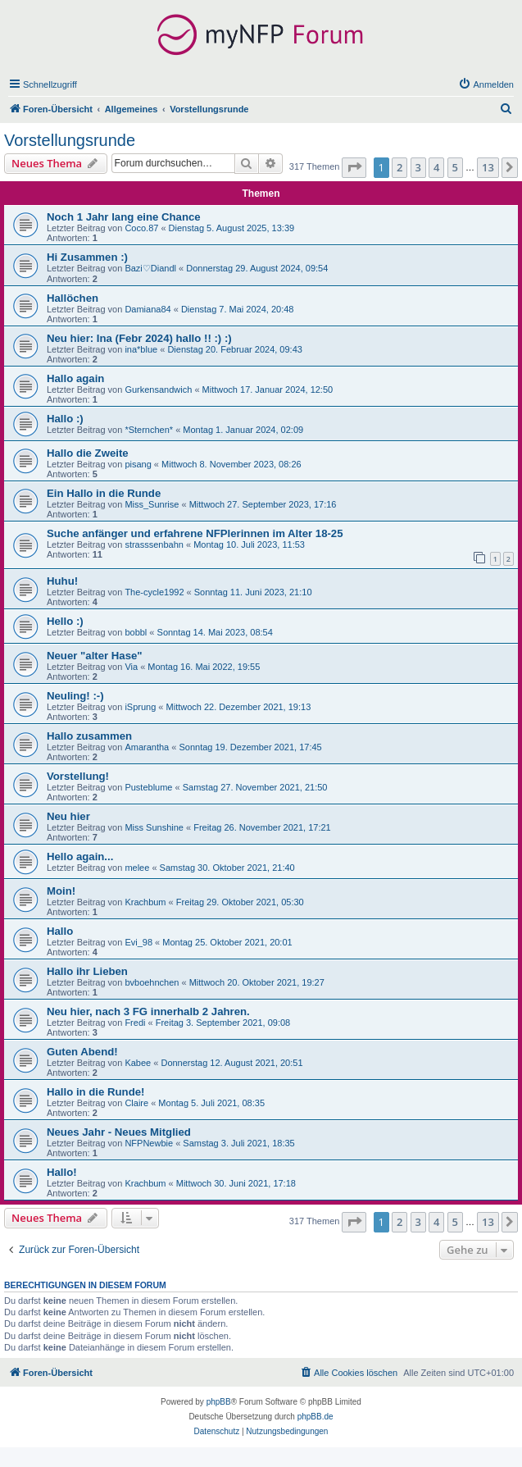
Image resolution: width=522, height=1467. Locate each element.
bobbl (136, 632)
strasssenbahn (154, 544)
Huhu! (62, 581)
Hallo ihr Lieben (87, 971)
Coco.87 (141, 228)
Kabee (138, 1063)
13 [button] (488, 167)
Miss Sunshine (154, 827)
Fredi (135, 1022)
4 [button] (436, 167)
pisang (138, 464)
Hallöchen (72, 298)
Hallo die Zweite (88, 453)
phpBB (219, 1401)
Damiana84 (147, 309)
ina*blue (141, 349)
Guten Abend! (82, 1052)
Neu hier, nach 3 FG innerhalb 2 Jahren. (148, 1011)
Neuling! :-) (75, 696)
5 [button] (455, 167)
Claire (136, 1103)
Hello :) (65, 621)
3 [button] (418, 167)
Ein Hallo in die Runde (104, 493)
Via (131, 667)
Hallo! (62, 1172)
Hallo (60, 931)
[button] (354, 167)
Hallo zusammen (89, 736)
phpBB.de (315, 1416)
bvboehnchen (152, 982)
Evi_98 (138, 942)
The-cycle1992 (154, 592)
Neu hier (68, 816)
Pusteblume (148, 787)
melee (137, 867)
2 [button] (399, 167)
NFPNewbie (149, 1143)
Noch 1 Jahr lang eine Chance (124, 217)
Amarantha (147, 747)
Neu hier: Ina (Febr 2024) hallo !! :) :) (139, 338)
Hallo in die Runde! (95, 1092)
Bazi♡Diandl (150, 268)
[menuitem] (486, 84)
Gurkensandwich (158, 389)
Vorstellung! (78, 776)
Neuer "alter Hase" (95, 655)
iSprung (140, 707)
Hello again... (80, 856)
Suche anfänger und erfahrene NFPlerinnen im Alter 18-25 (195, 533)
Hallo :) (65, 418)
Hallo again (75, 378)
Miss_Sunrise (152, 504)
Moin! (61, 891)
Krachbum (145, 902)
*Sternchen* (149, 430)
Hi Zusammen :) (87, 257)
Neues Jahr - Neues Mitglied (119, 1132)
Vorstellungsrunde (69, 140)
